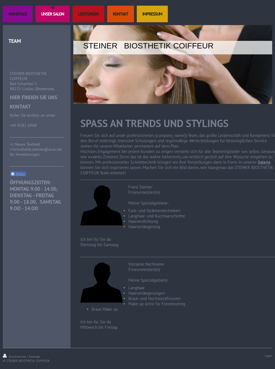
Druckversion (15, 357)
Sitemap (34, 357)
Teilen (18, 174)
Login (268, 356)
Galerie (264, 162)
